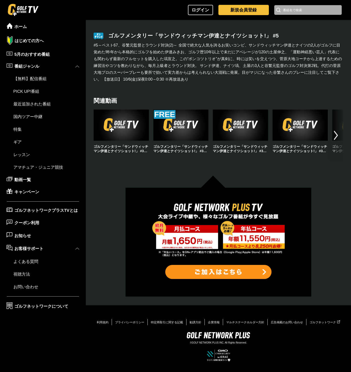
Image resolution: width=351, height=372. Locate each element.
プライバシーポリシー (129, 322)
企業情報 (214, 322)
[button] (336, 135)
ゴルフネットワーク (325, 322)
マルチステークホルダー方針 (245, 322)
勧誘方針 (195, 322)
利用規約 (102, 322)
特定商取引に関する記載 (167, 322)
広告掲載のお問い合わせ (287, 322)
